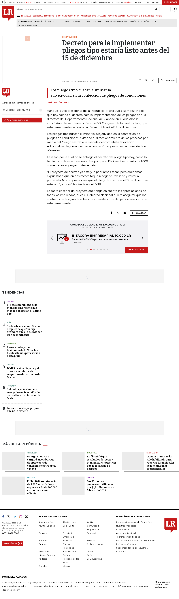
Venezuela (32, 453)
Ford (87, 21)
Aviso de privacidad (126, 533)
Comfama (97, 21)
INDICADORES (147, 16)
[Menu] (19, 16)
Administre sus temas (16, 120)
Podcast (43, 559)
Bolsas (10, 301)
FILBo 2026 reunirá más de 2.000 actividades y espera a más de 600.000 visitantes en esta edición (42, 487)
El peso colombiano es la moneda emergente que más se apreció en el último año (24, 309)
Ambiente (11, 343)
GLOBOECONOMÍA (70, 16)
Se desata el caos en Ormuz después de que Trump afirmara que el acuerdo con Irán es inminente (24, 330)
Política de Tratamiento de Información (135, 540)
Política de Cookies (126, 544)
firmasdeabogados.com (88, 582)
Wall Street (54, 21)
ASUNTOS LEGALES (117, 16)
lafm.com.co (124, 586)
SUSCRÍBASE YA (136, 249)
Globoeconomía (95, 544)
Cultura (31, 478)
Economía (92, 533)
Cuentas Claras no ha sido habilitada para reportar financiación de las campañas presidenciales (160, 462)
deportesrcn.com (11, 590)
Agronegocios (46, 522)
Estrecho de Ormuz (72, 21)
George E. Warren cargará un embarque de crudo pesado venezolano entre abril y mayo (41, 462)
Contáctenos (122, 529)
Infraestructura (70, 551)
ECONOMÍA (38, 16)
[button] (51, 238)
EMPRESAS (49, 16)
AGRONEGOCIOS (88, 16)
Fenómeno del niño (139, 21)
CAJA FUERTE (133, 16)
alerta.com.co (141, 586)
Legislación (152, 453)
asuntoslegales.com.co (13, 582)
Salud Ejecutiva (94, 559)
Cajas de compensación (116, 21)
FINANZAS (26, 16)
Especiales (68, 540)
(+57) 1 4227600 (10, 533)
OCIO (58, 16)
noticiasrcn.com (107, 586)
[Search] (156, 9)
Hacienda (11, 386)
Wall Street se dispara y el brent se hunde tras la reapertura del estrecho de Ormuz (23, 373)
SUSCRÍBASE (170, 2)
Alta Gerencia (69, 522)
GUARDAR (167, 80)
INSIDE (159, 16)
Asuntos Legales (47, 526)
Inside (90, 551)
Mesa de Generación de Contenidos (134, 522)
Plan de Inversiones (29, 25)
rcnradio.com (89, 586)
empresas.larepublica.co (61, 582)
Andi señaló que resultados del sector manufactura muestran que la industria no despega (101, 462)
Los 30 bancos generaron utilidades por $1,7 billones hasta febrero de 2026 (100, 486)
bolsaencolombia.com (115, 582)
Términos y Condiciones (128, 537)
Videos (66, 566)
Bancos (90, 478)
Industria (92, 453)
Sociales (43, 566)
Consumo (43, 533)
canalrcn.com (73, 586)
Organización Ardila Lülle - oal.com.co (162, 584)
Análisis (90, 522)
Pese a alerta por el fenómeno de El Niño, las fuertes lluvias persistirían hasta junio (23, 352)
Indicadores (44, 551)
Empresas (43, 540)
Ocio (89, 555)
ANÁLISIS (102, 16)
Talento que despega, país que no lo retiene (23, 409)
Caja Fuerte (68, 526)
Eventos (91, 540)
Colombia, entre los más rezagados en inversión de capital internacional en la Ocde (23, 394)
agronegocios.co (36, 582)
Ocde (154, 21)
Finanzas (43, 544)
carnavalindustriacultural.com (48, 586)
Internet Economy (48, 555)
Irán (9, 322)
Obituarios (68, 555)
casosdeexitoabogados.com (16, 586)
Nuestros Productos (126, 526)
